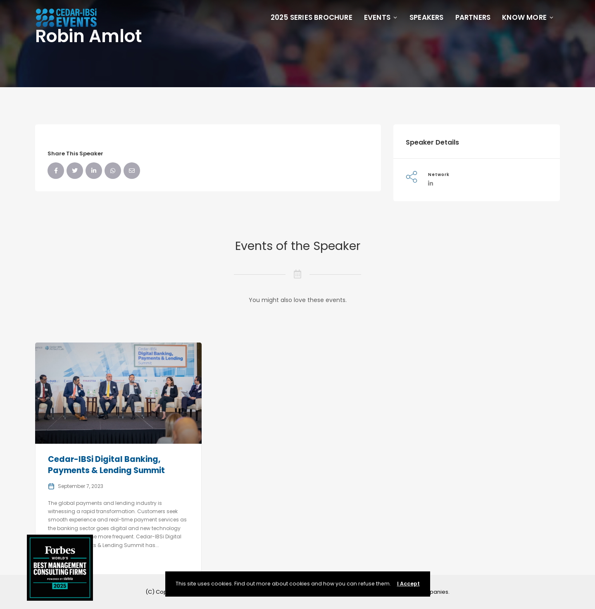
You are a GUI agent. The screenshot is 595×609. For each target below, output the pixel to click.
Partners (473, 17)
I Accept (408, 583)
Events (381, 17)
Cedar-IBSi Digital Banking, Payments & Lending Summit (106, 465)
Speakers (426, 17)
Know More (528, 17)
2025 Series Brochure (311, 17)
